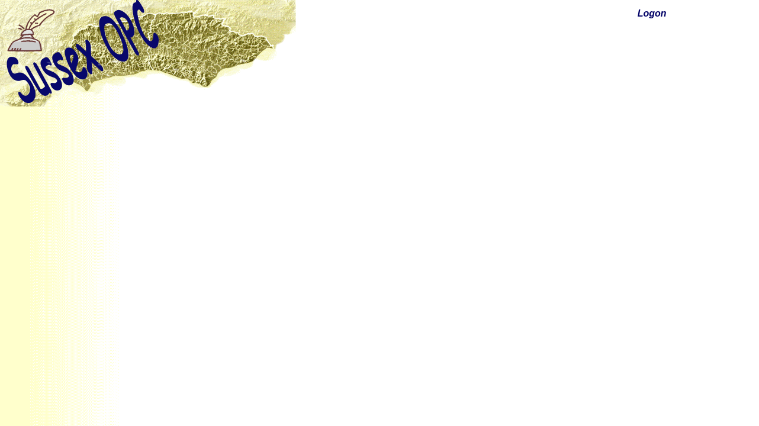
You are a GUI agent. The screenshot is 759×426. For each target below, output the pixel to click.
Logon (652, 13)
